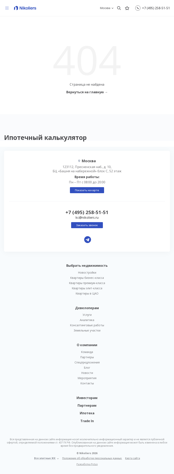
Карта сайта (132, 458)
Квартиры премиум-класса (87, 283)
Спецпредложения (87, 362)
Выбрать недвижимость (87, 265)
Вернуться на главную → (87, 92)
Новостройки (87, 272)
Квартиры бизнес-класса (87, 278)
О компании (87, 345)
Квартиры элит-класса (87, 288)
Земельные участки (87, 330)
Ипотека (87, 413)
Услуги (87, 315)
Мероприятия (87, 378)
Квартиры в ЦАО (87, 293)
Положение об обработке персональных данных (92, 458)
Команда (87, 352)
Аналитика (87, 320)
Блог (87, 367)
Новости (87, 373)
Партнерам (87, 405)
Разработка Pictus (87, 464)
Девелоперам (87, 308)
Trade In (87, 421)
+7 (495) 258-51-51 (156, 8)
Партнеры (87, 357)
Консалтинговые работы (87, 325)
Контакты (87, 383)
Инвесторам (87, 398)
